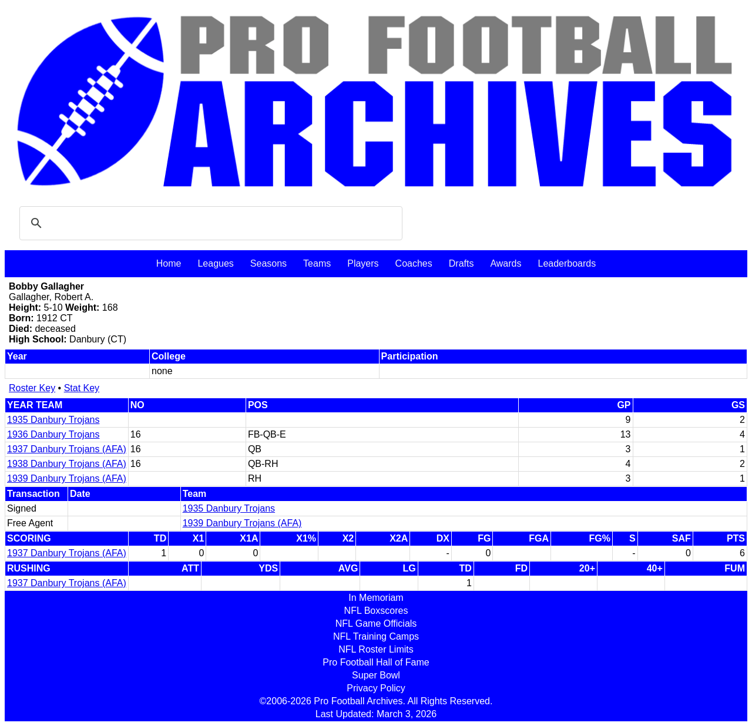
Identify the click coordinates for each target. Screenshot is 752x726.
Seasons (268, 263)
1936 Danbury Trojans (53, 434)
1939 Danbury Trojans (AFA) (66, 478)
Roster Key (32, 388)
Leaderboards (567, 263)
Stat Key (81, 388)
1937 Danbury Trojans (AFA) (66, 449)
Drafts (461, 263)
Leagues (215, 263)
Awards (505, 263)
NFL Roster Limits (375, 649)
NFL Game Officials (376, 623)
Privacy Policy (376, 688)
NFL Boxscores (376, 611)
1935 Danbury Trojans (53, 420)
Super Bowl (376, 675)
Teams (317, 263)
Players (362, 263)
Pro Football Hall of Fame (376, 662)
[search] (209, 223)
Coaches (413, 263)
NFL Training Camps (376, 636)
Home (169, 263)
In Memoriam (375, 598)
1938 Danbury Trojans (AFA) (66, 464)
